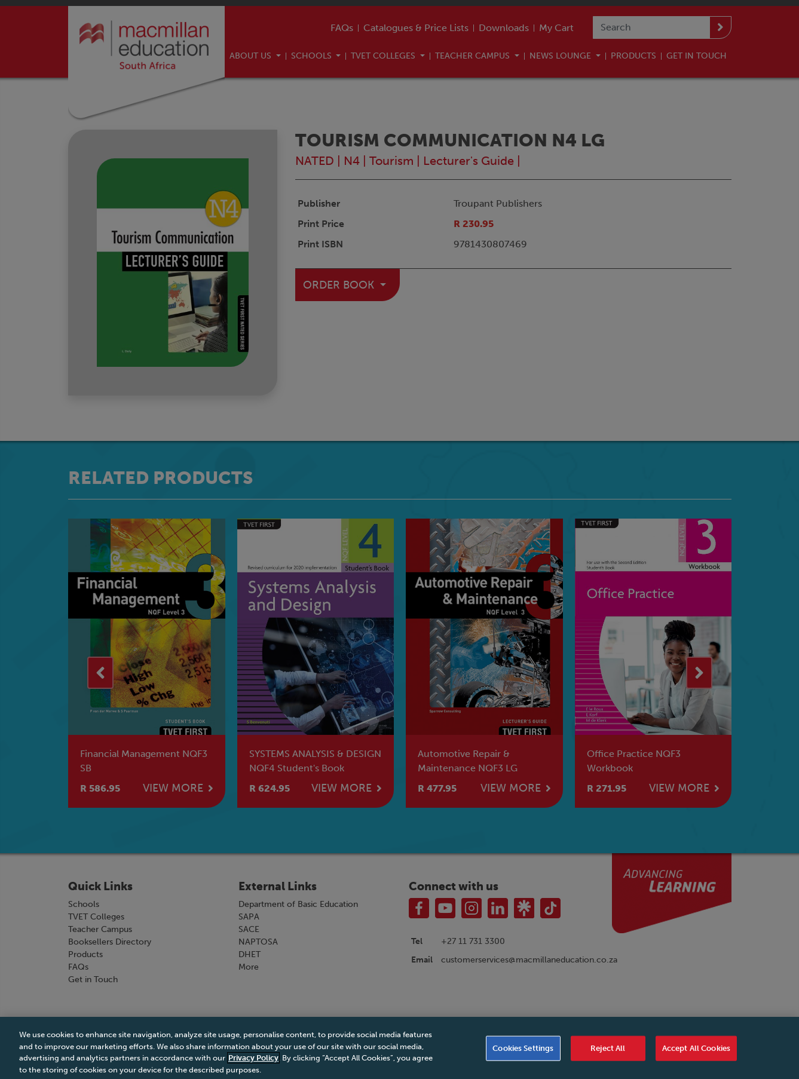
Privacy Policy (253, 1067)
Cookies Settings (522, 1058)
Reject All (607, 1058)
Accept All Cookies (696, 1058)
